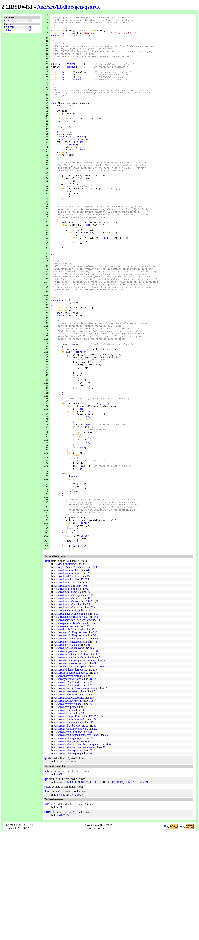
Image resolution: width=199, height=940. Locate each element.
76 (88, 711)
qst (64, 173)
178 (85, 689)
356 (102, 823)
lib (60, 7)
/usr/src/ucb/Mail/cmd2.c (68, 789)
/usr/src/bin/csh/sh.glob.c (68, 680)
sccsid (71, 37)
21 (76, 911)
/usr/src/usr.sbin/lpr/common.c (71, 835)
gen (79, 7)
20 (74, 919)
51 (64, 922)
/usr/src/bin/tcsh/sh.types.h (69, 702)
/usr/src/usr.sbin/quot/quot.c (69, 845)
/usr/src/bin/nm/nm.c (65, 689)
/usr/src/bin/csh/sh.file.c (67, 677)
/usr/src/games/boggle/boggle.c (71, 720)
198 (65, 868)
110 (67, 865)
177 (81, 686)
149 (87, 733)
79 (93, 736)
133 (99, 889)
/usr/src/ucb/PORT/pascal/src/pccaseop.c (76, 795)
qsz (75, 86)
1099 (90, 705)
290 (95, 776)
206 (92, 755)
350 (96, 773)
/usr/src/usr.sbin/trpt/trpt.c (68, 857)
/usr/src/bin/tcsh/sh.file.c (67, 699)
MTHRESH (9, 28)
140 (91, 702)
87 (93, 798)
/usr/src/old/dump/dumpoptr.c (70, 776)
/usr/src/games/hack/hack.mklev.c (73, 727)
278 (96, 779)
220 (107, 795)
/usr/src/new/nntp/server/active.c (72, 761)
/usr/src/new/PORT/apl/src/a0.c (71, 745)
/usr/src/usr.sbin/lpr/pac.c (68, 839)
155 (94, 801)
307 (96, 786)
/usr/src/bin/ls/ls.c (64, 686)
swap (82, 534)
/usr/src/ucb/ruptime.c (66, 814)
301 (92, 708)
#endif (55, 40)
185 (91, 860)
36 (90, 811)
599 (96, 720)
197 (72, 901)
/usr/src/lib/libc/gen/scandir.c (70, 736)
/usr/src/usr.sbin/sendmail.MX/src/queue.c (77, 851)
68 (82, 820)
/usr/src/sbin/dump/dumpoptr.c (71, 779)
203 (70, 868)
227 (87, 686)
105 (99, 727)
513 (93, 783)
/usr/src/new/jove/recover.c (69, 755)
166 (128, 889)
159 (119, 889)
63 (71, 889)
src (51, 7)
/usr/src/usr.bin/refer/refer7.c (70, 826)
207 (96, 823)
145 (93, 826)
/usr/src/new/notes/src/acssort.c (71, 770)
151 (114, 889)
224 (88, 683)
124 (104, 767)
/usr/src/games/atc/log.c (67, 717)
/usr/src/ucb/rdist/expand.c (68, 811)
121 (91, 758)
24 (67, 886)
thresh (77, 90)
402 (87, 696)
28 (88, 680)
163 (90, 857)
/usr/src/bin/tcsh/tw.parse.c (69, 714)
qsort (7, 20)
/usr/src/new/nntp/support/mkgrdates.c (75, 767)
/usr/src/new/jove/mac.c (67, 752)
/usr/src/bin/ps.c (63, 692)
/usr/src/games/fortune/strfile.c (71, 724)
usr (42, 7)
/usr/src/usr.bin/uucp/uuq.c (69, 829)
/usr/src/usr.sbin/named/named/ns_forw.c (77, 842)
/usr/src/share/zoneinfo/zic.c (69, 783)
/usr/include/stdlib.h (65, 671)
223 (90, 839)
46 (60, 889)
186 (97, 758)
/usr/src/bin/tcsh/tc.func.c (68, 705)
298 (87, 708)
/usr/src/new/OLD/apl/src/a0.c (71, 739)
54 (95, 770)
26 (72, 878)
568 (89, 699)
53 (64, 901)
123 (86, 814)
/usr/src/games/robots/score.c (70, 730)
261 (107, 842)
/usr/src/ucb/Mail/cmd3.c (68, 792)
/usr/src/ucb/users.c (64, 820)
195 (147, 889)
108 (83, 817)
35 (68, 668)
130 (94, 889)
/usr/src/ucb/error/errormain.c (70, 801)
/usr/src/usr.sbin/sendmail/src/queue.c (75, 854)
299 (96, 724)
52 (60, 868)
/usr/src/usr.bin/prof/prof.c (68, 823)
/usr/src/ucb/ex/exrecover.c (69, 804)
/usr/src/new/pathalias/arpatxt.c (71, 773)
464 (87, 848)
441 (88, 677)
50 (64, 889)
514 (79, 692)
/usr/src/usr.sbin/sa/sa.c (67, 848)
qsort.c (92, 7)
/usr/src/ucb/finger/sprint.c (68, 807)
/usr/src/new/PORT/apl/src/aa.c (71, 748)
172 (91, 823)
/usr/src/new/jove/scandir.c (69, 758)
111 (98, 761)
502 (90, 789)
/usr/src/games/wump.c (67, 733)
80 (83, 671)
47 (98, 764)
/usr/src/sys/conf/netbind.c (68, 786)
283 (91, 786)
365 (102, 773)
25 (70, 898)
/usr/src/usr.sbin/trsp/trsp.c (68, 860)
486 (108, 851)
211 (92, 845)
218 (95, 674)
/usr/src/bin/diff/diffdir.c (67, 683)
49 (60, 881)
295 (91, 804)
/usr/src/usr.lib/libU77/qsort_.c (71, 832)
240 (95, 739)
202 (95, 835)
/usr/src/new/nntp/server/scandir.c (73, 764)
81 (82, 889)
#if (53, 34)
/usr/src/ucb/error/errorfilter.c (70, 798)
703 (85, 692)
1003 (92, 714)
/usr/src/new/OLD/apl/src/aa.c (70, 742)
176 (133, 889)
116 (91, 807)
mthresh (77, 93)
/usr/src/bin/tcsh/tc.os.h (67, 708)
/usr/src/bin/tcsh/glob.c (66, 696)
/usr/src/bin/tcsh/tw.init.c (67, 711)
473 (103, 854)
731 (88, 752)
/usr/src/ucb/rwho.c (64, 817)
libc (68, 7)
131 (65, 881)
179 (138, 889)
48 (60, 901)
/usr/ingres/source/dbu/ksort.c (70, 674)
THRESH (8, 31)
